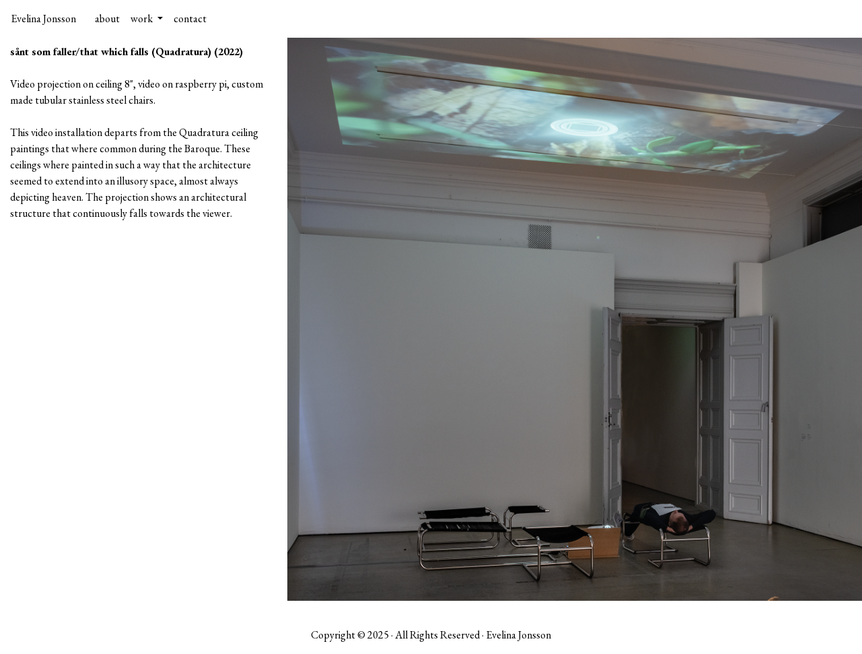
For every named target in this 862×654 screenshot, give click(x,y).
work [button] (143, 18)
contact (190, 18)
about (107, 18)
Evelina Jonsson (43, 18)
